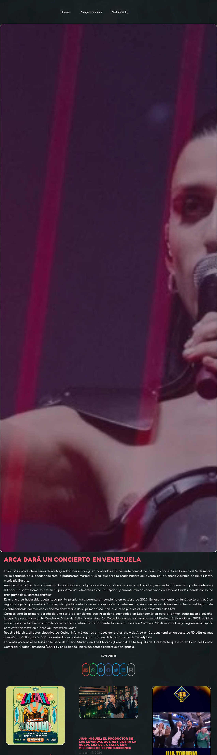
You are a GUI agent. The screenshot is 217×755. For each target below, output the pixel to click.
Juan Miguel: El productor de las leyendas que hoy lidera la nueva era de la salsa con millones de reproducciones (107, 743)
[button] (86, 669)
